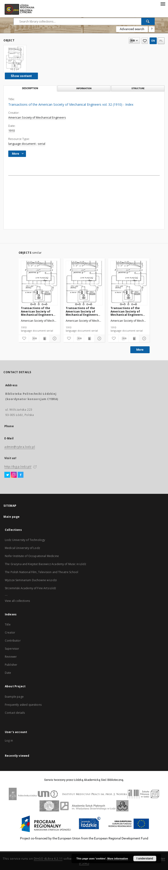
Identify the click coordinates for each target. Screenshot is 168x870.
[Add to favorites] (24, 338)
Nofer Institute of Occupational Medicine (32, 556)
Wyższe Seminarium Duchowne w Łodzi (31, 580)
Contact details (15, 713)
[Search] (148, 21)
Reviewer (11, 657)
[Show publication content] (44, 338)
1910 (11, 131)
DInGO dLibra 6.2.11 (48, 859)
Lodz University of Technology (25, 540)
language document (22, 144)
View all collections (17, 601)
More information (117, 858)
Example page (14, 697)
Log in (9, 740)
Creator (10, 632)
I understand (145, 858)
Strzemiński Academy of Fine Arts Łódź (30, 588)
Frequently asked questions (23, 705)
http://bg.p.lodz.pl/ (17, 467)
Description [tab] (30, 88)
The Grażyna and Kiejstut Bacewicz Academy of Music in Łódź (45, 564)
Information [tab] (83, 88)
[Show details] (54, 338)
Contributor (13, 641)
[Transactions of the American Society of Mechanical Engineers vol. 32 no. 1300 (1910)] (129, 283)
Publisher (11, 665)
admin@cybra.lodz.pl (19, 447)
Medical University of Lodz (22, 548)
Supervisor (12, 649)
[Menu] (163, 3)
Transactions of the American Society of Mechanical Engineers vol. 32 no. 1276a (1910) (37, 311)
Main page (11, 517)
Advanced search (132, 29)
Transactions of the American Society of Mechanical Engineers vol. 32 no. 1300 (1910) (127, 311)
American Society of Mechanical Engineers (37, 117)
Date (8, 673)
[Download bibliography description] (34, 338)
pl (161, 40)
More (140, 349)
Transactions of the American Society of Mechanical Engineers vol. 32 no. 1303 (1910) (82, 311)
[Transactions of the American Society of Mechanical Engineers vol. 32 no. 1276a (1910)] (39, 283)
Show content (21, 76)
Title (8, 624)
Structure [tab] (138, 88)
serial (41, 144)
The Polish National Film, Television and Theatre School (41, 572)
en (153, 40)
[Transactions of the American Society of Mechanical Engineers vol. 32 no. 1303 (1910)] (84, 283)
